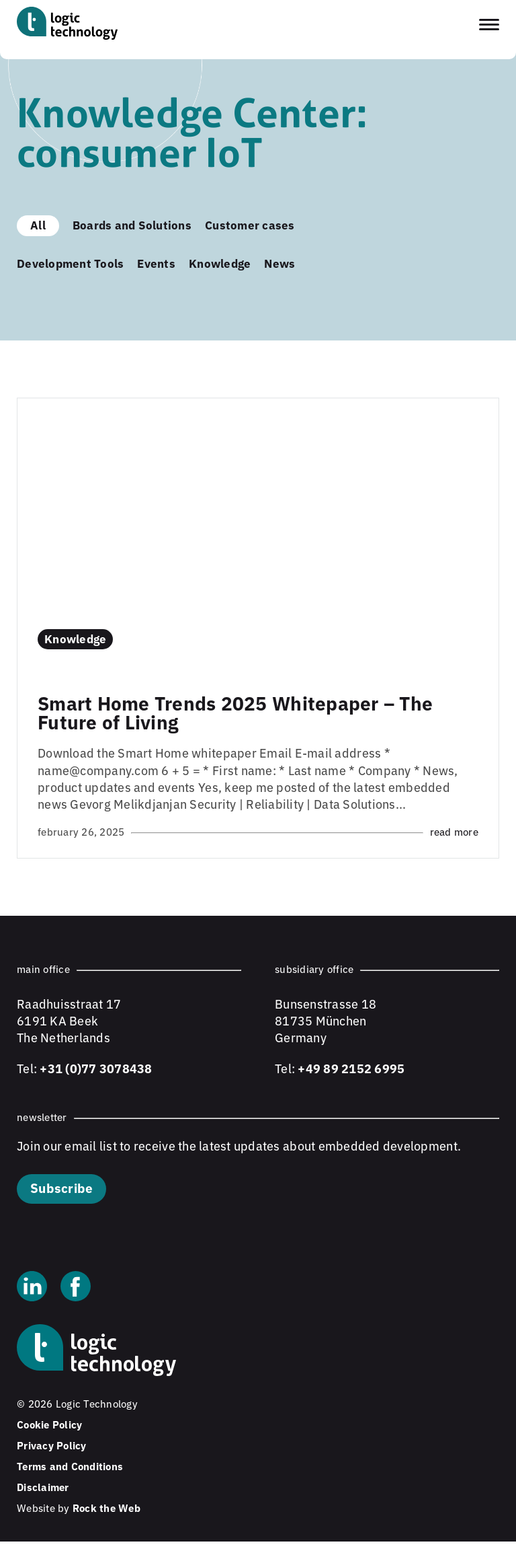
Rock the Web (106, 1507)
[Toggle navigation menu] (489, 24)
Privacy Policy (52, 1445)
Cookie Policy (49, 1424)
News (279, 262)
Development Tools (70, 262)
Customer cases (250, 224)
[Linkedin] (32, 1288)
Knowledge (220, 262)
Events (156, 262)
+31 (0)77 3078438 (96, 1068)
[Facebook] (75, 1288)
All (38, 224)
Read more (454, 831)
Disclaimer (43, 1487)
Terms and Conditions (70, 1466)
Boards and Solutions (132, 224)
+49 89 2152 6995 (351, 1068)
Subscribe (61, 1187)
